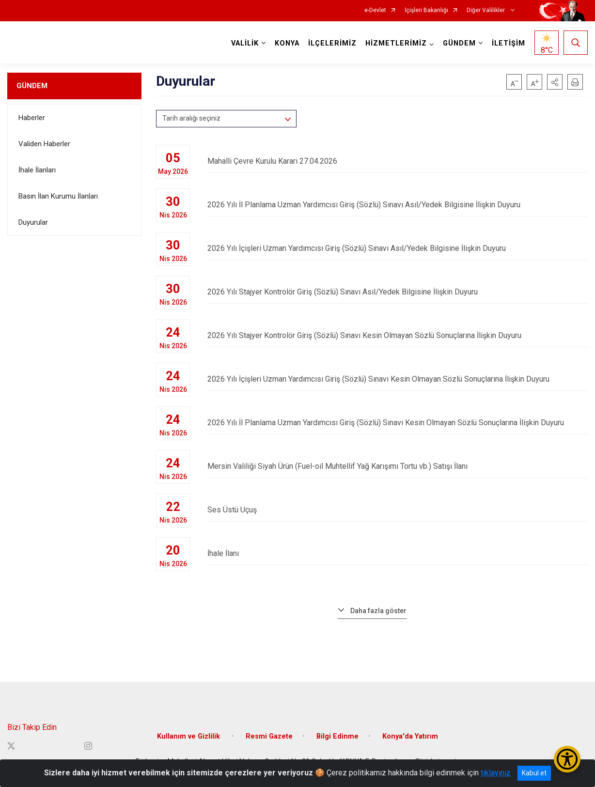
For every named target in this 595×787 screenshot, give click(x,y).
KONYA (287, 43)
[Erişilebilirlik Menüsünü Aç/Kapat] (567, 759)
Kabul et (534, 773)
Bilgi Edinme (337, 736)
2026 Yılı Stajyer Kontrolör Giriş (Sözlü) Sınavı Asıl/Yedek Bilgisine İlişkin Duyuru (397, 291)
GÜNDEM (31, 85)
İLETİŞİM (508, 43)
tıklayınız (496, 772)
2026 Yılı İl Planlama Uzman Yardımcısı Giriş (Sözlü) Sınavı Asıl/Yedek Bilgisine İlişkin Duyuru (397, 204)
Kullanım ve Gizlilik (189, 736)
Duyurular (33, 222)
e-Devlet (375, 10)
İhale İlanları (37, 170)
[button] (555, 82)
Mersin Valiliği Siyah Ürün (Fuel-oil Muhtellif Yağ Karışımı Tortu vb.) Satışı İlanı (397, 466)
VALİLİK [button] (245, 43)
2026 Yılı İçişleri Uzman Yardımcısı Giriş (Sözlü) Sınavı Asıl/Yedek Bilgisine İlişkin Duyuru (397, 248)
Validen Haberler (44, 143)
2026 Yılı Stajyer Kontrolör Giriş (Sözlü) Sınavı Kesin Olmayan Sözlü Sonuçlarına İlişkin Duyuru (397, 335)
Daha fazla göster (378, 611)
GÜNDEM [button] (459, 43)
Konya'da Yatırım (410, 736)
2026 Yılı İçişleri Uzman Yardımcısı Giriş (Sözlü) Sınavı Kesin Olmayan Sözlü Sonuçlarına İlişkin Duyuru (397, 379)
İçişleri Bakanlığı (426, 10)
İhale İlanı (397, 553)
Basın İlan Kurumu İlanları (58, 196)
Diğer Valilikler (486, 10)
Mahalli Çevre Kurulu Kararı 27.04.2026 (397, 161)
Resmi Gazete (269, 736)
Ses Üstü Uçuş (397, 509)
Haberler (31, 117)
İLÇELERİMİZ (332, 43)
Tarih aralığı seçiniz (191, 118)
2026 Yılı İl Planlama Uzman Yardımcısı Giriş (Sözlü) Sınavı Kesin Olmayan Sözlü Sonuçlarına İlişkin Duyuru (397, 422)
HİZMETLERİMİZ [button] (396, 43)
